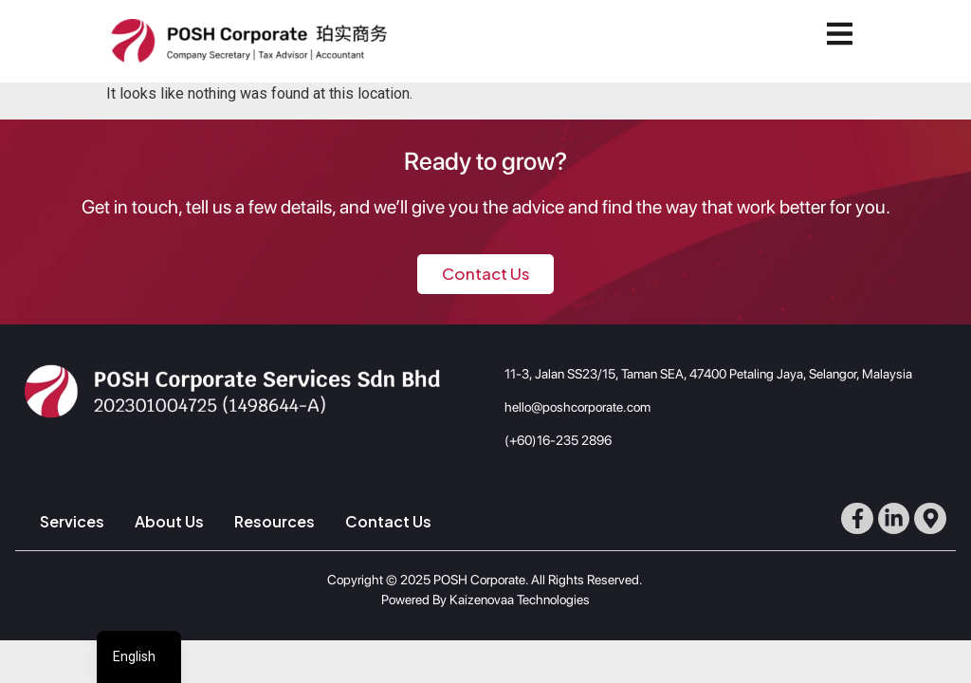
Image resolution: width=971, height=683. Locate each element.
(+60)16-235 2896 (558, 440)
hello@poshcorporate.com (577, 407)
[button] (843, 33)
